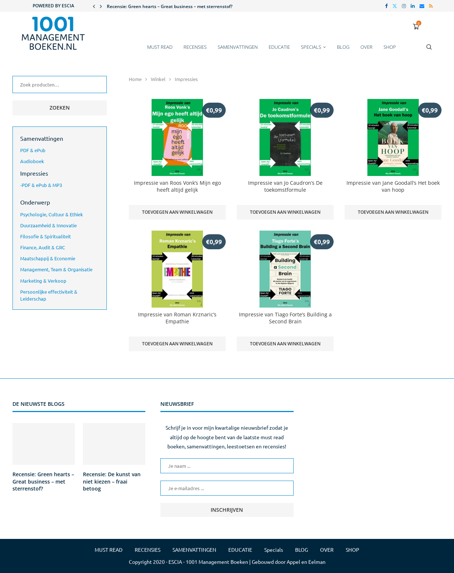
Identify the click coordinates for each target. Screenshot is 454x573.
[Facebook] (386, 6)
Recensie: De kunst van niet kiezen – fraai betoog (112, 481)
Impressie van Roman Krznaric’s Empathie (177, 318)
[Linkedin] (413, 6)
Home (135, 79)
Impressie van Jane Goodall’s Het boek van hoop (393, 186)
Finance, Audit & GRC (42, 247)
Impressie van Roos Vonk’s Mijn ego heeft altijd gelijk (177, 186)
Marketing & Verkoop (43, 281)
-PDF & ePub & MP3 (41, 185)
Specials (311, 47)
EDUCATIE (279, 47)
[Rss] (431, 6)
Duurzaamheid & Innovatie (48, 225)
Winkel (158, 79)
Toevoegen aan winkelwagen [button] (177, 212)
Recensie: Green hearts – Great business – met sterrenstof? (169, 6)
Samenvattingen (41, 138)
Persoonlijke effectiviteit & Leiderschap (48, 295)
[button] (94, 6)
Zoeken (60, 107)
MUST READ (159, 47)
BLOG (343, 47)
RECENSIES (195, 47)
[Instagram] (404, 6)
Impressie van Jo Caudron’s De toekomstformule (285, 186)
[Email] (422, 6)
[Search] (429, 50)
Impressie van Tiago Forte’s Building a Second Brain (285, 318)
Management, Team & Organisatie (56, 269)
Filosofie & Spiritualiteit (45, 236)
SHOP (390, 47)
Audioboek (32, 161)
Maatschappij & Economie (47, 258)
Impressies (34, 173)
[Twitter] (394, 6)
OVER (366, 47)
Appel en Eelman (306, 561)
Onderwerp (35, 202)
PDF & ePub (33, 150)
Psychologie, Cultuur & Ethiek (51, 214)
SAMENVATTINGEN (238, 47)
